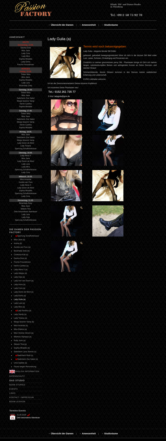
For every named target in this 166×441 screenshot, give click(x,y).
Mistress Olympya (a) (22, 337)
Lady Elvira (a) (20, 296)
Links (12, 393)
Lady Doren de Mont (25, 143)
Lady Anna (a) (19, 284)
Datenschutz (17, 376)
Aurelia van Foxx (25, 182)
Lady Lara (25, 83)
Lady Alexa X (25, 156)
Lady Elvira (25, 62)
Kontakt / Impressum (21, 397)
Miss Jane (25, 50)
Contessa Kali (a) (21, 254)
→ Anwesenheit (87, 25)
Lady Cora (25, 53)
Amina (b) (18, 243)
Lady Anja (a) (19, 277)
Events (13, 389)
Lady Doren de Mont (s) (23, 292)
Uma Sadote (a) (20, 363)
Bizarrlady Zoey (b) (22, 251)
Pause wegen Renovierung (25, 367)
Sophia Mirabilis (25, 59)
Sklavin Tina (26, 209)
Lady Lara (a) (19, 303)
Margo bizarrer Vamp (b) (24, 322)
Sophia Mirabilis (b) (22, 348)
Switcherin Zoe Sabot (26, 98)
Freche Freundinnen (25, 64)
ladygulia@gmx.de (62, 96)
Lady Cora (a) (19, 288)
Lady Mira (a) (19, 307)
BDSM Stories (17, 385)
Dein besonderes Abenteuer (25, 212)
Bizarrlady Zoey (25, 85)
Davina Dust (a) (20, 258)
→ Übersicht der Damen (60, 25)
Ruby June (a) (19, 340)
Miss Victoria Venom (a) (24, 333)
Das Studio (17, 380)
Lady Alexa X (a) (21, 269)
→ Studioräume (109, 25)
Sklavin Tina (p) (20, 344)
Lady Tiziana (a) (20, 318)
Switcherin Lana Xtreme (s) (25, 352)
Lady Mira (26, 56)
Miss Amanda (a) (21, 325)
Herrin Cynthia (26, 104)
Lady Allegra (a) (20, 273)
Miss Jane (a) (19, 240)
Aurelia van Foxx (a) (22, 247)
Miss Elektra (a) (20, 329)
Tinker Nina (25, 74)
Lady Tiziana (25, 146)
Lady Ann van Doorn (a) (24, 281)
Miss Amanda (25, 179)
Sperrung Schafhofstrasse (26, 149)
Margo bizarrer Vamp (25, 101)
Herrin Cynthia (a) (21, 266)
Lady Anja (26, 217)
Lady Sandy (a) (20, 314)
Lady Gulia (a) (19, 299)
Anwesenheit (17, 37)
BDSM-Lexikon (17, 402)
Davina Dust (26, 48)
